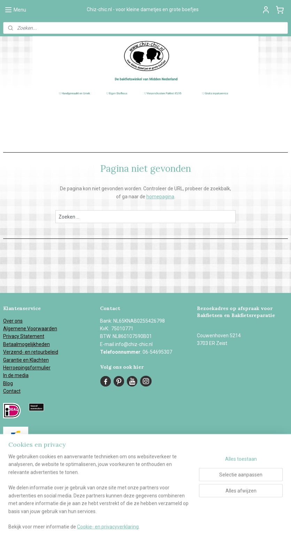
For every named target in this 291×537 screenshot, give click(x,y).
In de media (16, 375)
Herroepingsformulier (27, 367)
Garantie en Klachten (26, 360)
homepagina (160, 196)
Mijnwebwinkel (253, 524)
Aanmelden (22, 493)
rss (169, 524)
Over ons (13, 321)
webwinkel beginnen (194, 524)
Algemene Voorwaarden (30, 328)
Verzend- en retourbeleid (30, 352)
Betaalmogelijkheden (26, 344)
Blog (8, 383)
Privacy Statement (23, 336)
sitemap (155, 524)
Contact (12, 391)
